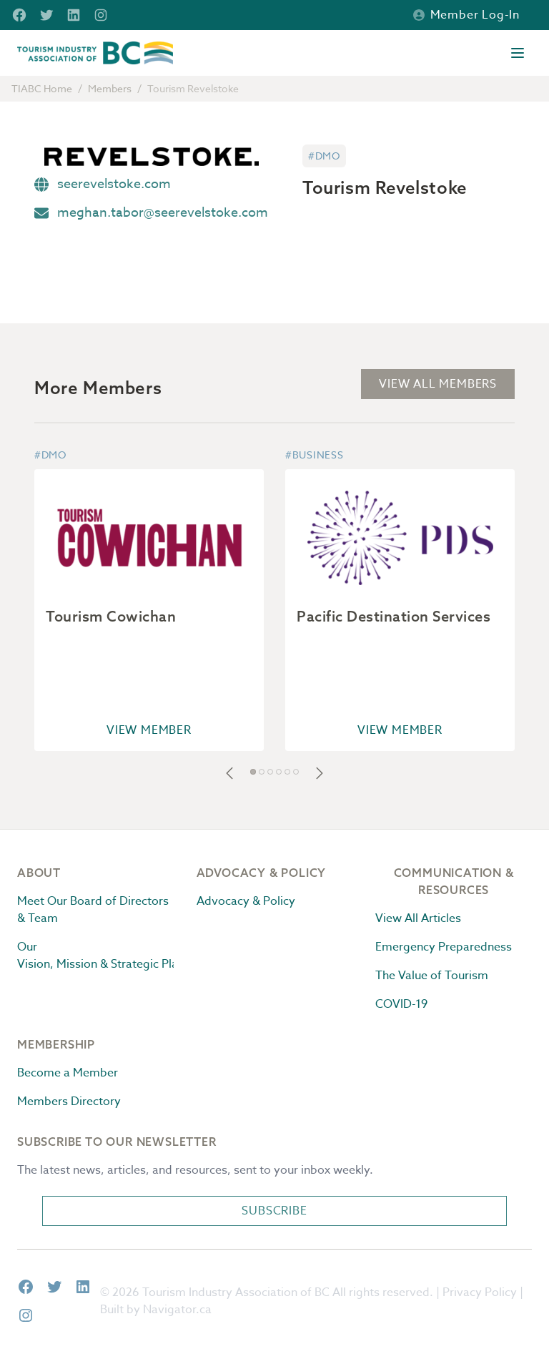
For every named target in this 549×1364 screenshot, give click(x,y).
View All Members (438, 384)
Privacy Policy (479, 1292)
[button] (229, 773)
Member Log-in (466, 15)
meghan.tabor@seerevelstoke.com (162, 212)
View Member (149, 730)
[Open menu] (517, 53)
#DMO (324, 155)
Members (110, 88)
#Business (314, 454)
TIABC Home (41, 88)
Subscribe (274, 1211)
